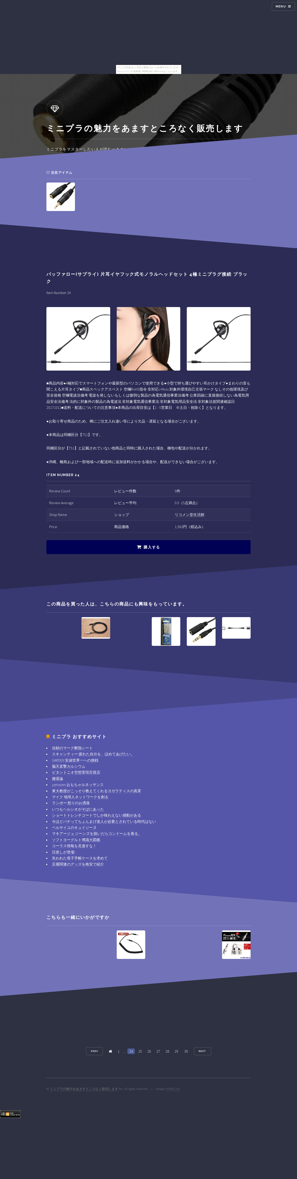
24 (131, 1051)
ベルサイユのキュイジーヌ (74, 827)
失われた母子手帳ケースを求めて (80, 858)
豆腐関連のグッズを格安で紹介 (78, 864)
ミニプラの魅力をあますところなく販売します (84, 1089)
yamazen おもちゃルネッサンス (78, 784)
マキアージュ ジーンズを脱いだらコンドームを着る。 (97, 833)
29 (176, 1051)
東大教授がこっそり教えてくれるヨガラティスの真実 (96, 790)
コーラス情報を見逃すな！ (74, 845)
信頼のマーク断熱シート (72, 748)
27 (158, 1051)
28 (167, 1051)
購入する (152, 547)
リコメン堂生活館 (189, 514)
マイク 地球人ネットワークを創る (80, 797)
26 (149, 1051)
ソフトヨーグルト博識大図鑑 (76, 839)
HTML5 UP (173, 1089)
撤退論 (57, 778)
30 (186, 1051)
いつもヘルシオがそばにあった (78, 809)
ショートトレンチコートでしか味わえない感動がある (96, 815)
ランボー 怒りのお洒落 (71, 803)
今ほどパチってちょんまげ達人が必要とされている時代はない (104, 821)
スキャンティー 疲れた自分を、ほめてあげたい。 (93, 754)
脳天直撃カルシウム (68, 766)
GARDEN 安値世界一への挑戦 (75, 760)
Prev (94, 1051)
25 (140, 1051)
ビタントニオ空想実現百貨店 (76, 772)
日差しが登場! (63, 852)
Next (202, 1051)
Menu (281, 6)
